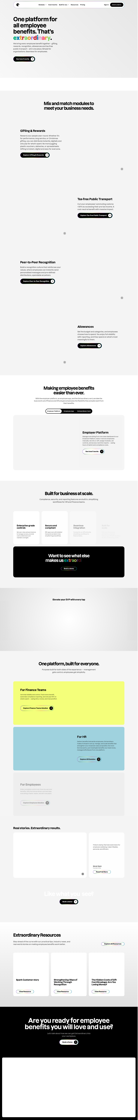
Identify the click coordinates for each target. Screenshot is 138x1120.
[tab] (54, 411)
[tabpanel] (68, 442)
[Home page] (18, 5)
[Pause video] (122, 169)
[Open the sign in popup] (106, 5)
